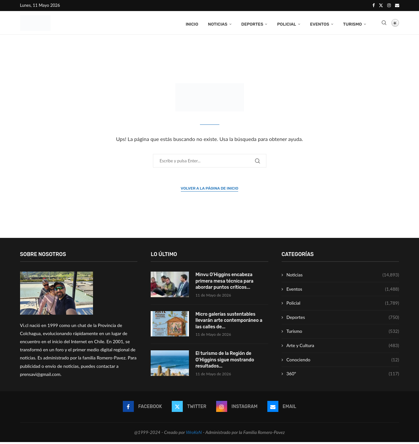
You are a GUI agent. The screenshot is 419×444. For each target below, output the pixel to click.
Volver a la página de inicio (210, 190)
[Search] (384, 24)
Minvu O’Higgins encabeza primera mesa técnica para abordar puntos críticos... (224, 283)
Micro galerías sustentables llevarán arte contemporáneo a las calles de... (228, 322)
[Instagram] (389, 5)
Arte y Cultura (342, 348)
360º (342, 376)
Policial (286, 23)
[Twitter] (381, 5)
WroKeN (194, 434)
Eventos (319, 23)
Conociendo (342, 362)
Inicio (192, 23)
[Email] (397, 5)
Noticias (217, 23)
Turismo (352, 23)
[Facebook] (373, 5)
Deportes (252, 23)
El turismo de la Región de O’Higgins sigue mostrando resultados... (224, 362)
